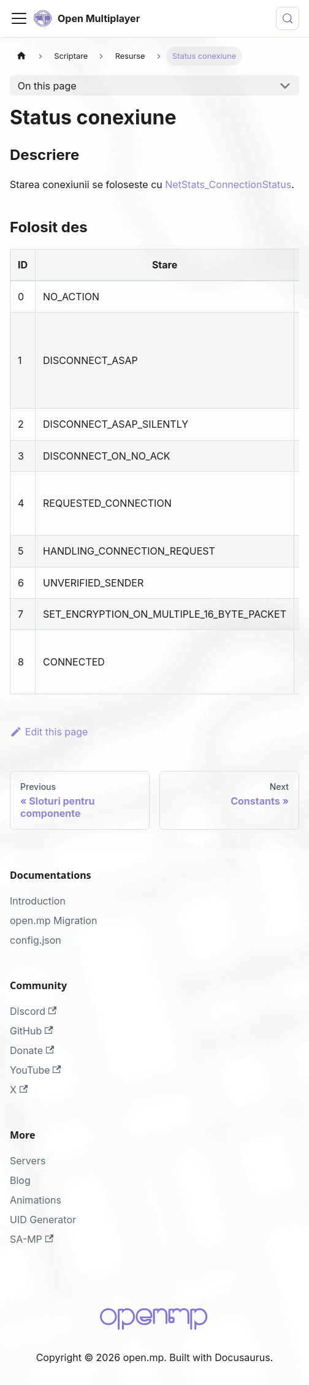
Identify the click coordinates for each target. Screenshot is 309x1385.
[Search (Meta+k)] (287, 18)
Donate (32, 1050)
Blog (20, 1180)
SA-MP (31, 1239)
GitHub (31, 1031)
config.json (35, 940)
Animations (35, 1200)
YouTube (35, 1070)
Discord (33, 1011)
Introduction (38, 901)
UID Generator (43, 1219)
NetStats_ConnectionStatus (228, 184)
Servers (27, 1161)
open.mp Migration (53, 920)
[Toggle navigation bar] (19, 18)
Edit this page (49, 732)
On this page (47, 86)
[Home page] (21, 56)
